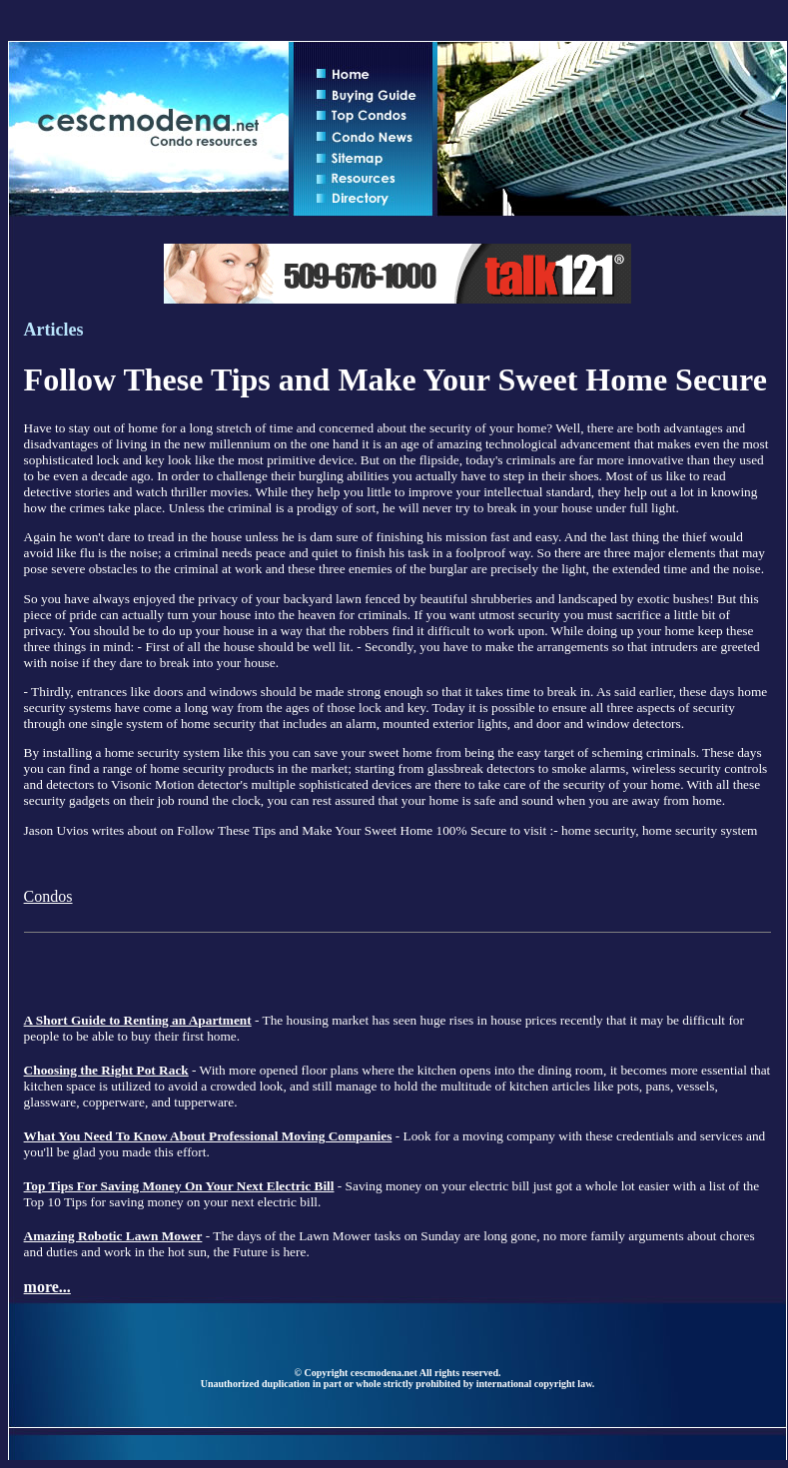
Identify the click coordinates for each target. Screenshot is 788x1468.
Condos (48, 896)
